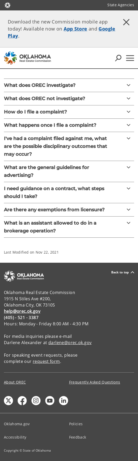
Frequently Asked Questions (94, 382)
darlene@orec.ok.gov (69, 342)
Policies (76, 423)
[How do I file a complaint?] (69, 111)
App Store (75, 29)
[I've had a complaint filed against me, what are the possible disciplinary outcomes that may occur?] (69, 146)
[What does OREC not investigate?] (69, 98)
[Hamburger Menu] (130, 58)
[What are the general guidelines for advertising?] (69, 171)
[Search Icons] (118, 58)
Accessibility (15, 437)
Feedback (77, 437)
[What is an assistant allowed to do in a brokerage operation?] (69, 227)
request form (46, 361)
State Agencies (120, 4)
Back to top (122, 272)
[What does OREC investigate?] (69, 85)
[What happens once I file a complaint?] (69, 125)
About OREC (15, 382)
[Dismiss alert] (126, 22)
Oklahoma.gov (17, 423)
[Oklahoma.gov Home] (7, 4)
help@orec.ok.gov (22, 311)
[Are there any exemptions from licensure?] (69, 209)
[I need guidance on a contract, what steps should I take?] (69, 192)
